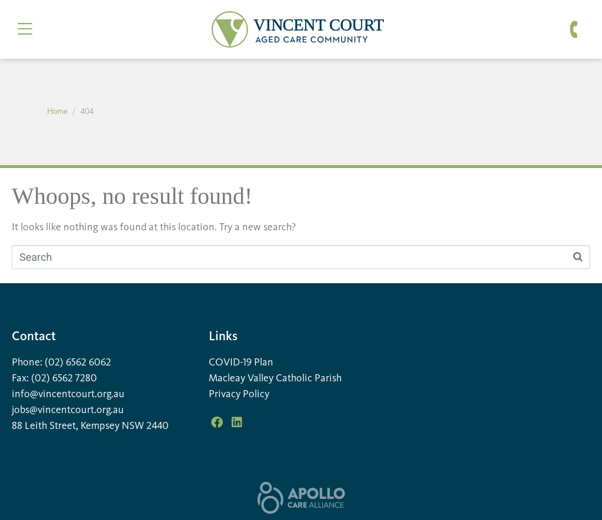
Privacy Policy (239, 394)
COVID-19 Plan (241, 362)
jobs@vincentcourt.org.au (68, 410)
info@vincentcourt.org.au (68, 394)
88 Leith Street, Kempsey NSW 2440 (90, 426)
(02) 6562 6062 (78, 362)
